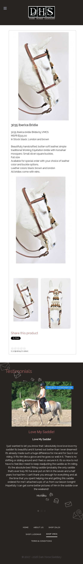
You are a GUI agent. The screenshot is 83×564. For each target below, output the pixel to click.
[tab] (38, 511)
